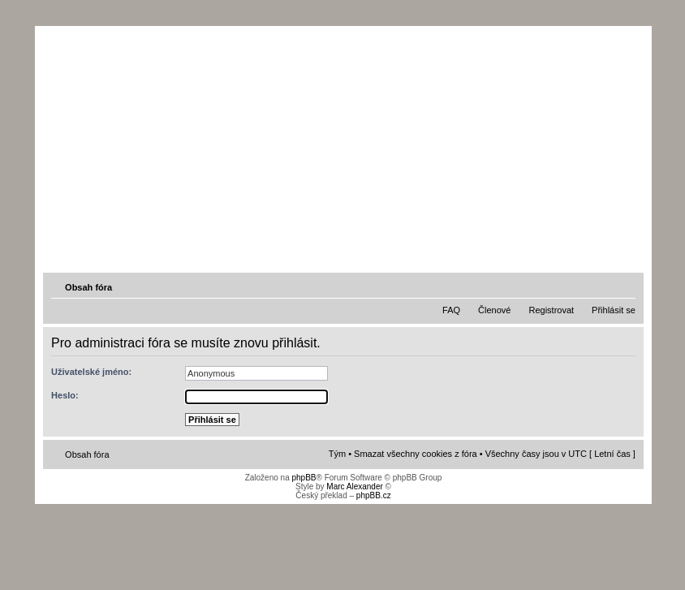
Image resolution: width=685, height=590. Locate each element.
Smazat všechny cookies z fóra (415, 454)
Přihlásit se (613, 310)
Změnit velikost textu (624, 286)
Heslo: (65, 395)
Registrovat (551, 310)
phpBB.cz (373, 495)
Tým (337, 454)
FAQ (451, 310)
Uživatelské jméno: (91, 372)
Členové (494, 310)
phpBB (303, 477)
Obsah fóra (88, 287)
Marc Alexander (354, 486)
